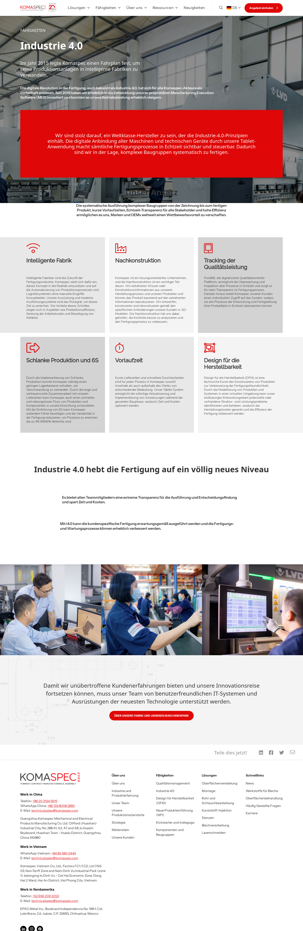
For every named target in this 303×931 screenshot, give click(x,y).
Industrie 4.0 (165, 791)
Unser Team (120, 803)
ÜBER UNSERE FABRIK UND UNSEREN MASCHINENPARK (151, 715)
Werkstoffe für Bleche (262, 791)
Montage (208, 791)
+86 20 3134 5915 (45, 801)
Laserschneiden (214, 833)
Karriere (252, 813)
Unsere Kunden (123, 837)
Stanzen (208, 818)
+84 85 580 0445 (63, 853)
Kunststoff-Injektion (217, 810)
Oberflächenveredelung (219, 783)
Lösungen (79, 8)
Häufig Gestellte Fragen (263, 806)
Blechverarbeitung (215, 825)
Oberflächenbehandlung (264, 798)
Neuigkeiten (194, 8)
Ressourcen (165, 8)
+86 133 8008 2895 (61, 806)
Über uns (136, 8)
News (250, 783)
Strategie (118, 822)
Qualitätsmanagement (173, 783)
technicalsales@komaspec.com (54, 810)
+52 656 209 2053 (46, 896)
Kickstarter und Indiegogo (175, 822)
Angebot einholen (263, 8)
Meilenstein (120, 830)
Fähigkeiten (108, 8)
